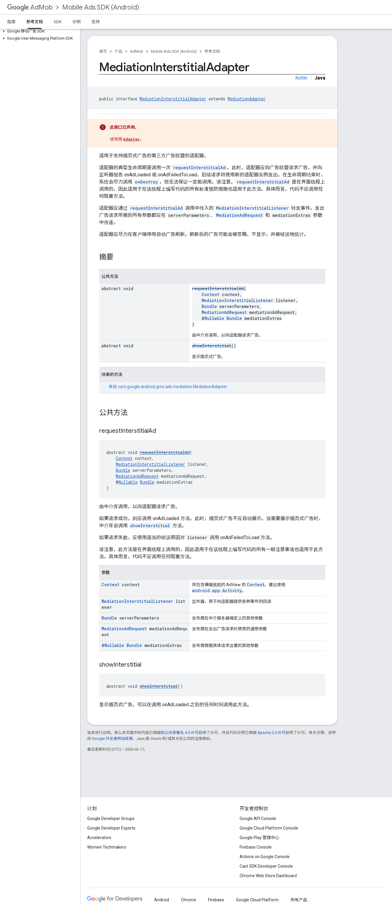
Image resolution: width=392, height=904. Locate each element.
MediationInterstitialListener (252, 208)
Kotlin (301, 78)
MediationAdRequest (239, 215)
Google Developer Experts (111, 828)
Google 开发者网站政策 (112, 738)
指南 (11, 21)
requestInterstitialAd (199, 167)
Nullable (214, 318)
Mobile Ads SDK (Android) (100, 7)
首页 (103, 51)
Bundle (209, 306)
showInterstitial (211, 345)
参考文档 (212, 51)
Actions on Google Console (265, 856)
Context (210, 294)
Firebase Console (256, 847)
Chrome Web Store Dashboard (268, 875)
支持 (95, 21)
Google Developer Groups (111, 818)
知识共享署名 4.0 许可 (180, 732)
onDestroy (146, 182)
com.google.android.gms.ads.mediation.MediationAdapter (172, 386)
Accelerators (99, 837)
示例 (76, 21)
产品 (118, 51)
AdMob (30, 7)
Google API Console (258, 818)
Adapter (131, 139)
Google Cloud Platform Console (269, 828)
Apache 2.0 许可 (271, 732)
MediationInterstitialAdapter (173, 99)
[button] (39, 31)
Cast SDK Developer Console (266, 866)
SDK (58, 21)
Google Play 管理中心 (259, 837)
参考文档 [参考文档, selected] (34, 21)
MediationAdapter (247, 99)
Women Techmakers (106, 847)
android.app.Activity (217, 590)
